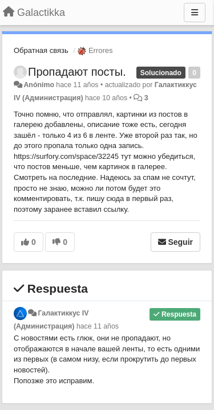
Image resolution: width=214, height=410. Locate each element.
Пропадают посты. (77, 71)
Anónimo (38, 85)
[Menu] (194, 12)
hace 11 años (97, 326)
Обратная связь (41, 50)
